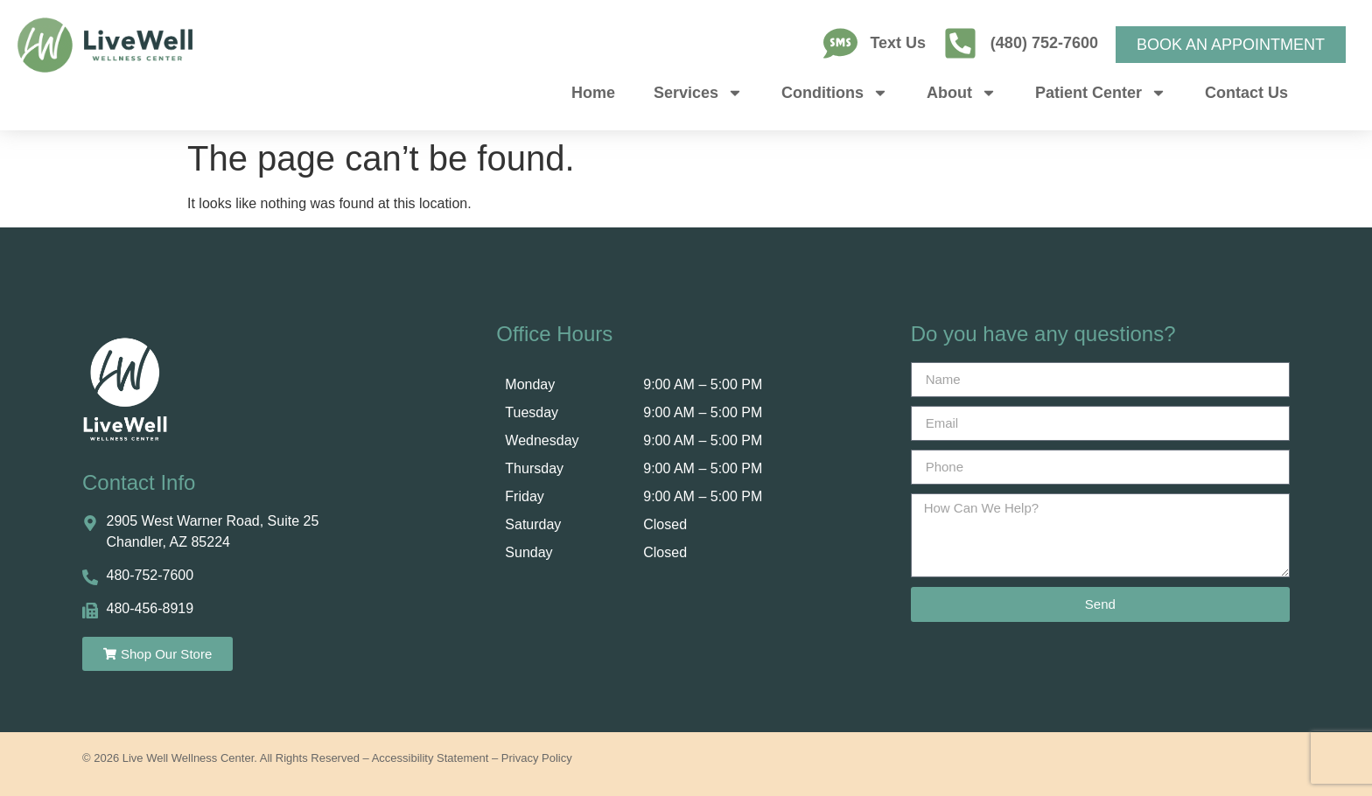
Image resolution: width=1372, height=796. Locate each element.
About (962, 92)
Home (593, 92)
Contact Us (1246, 92)
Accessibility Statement (430, 758)
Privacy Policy (536, 758)
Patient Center (1100, 92)
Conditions (834, 92)
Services (698, 92)
